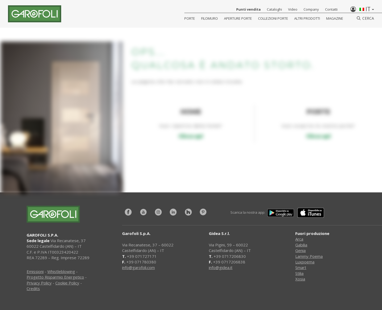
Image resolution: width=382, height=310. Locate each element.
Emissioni (35, 271)
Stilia (299, 273)
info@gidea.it (220, 267)
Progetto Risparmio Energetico (55, 277)
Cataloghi (274, 9)
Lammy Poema (309, 256)
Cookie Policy (67, 283)
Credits (33, 288)
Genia (300, 250)
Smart (300, 267)
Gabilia (301, 244)
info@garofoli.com (138, 267)
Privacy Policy (39, 283)
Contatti (331, 9)
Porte (189, 18)
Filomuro (209, 18)
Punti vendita (248, 9)
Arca (299, 239)
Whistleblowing (61, 271)
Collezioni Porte (273, 18)
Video (292, 9)
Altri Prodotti (307, 18)
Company (311, 9)
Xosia (300, 279)
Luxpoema (304, 261)
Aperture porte (238, 18)
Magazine (334, 18)
